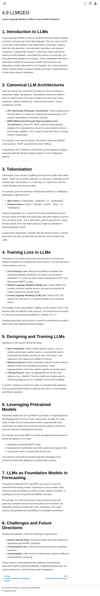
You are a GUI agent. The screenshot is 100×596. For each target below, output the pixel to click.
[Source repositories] (90, 3)
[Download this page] (95, 3)
